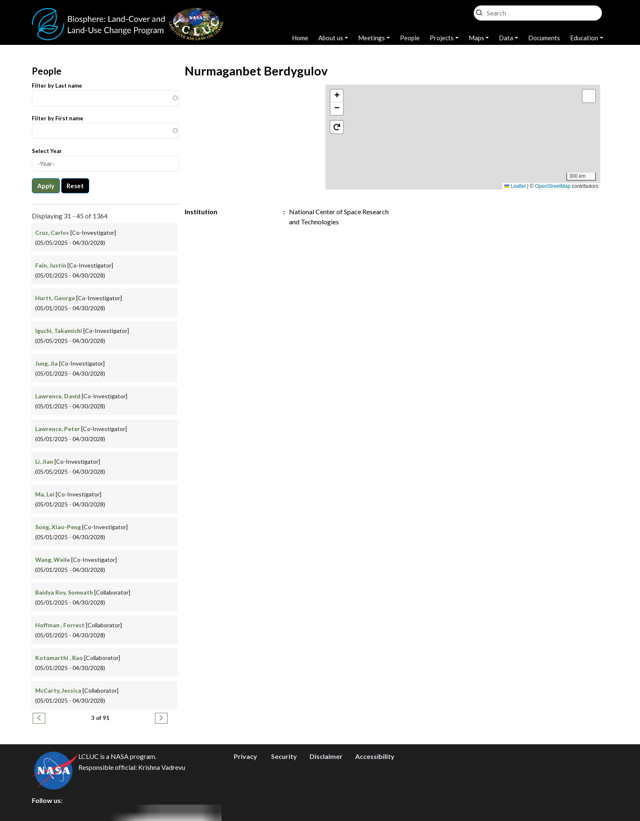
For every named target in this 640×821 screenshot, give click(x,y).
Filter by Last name (57, 85)
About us (330, 38)
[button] (336, 96)
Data (506, 38)
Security (284, 756)
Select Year (47, 151)
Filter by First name (57, 118)
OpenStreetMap (552, 186)
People (410, 38)
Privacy (245, 756)
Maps (476, 38)
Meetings (371, 38)
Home (300, 38)
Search (479, 10)
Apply (45, 186)
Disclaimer (326, 756)
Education (584, 38)
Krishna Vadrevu (161, 767)
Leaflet (515, 186)
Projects (442, 38)
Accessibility (375, 756)
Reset (75, 186)
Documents (544, 38)
